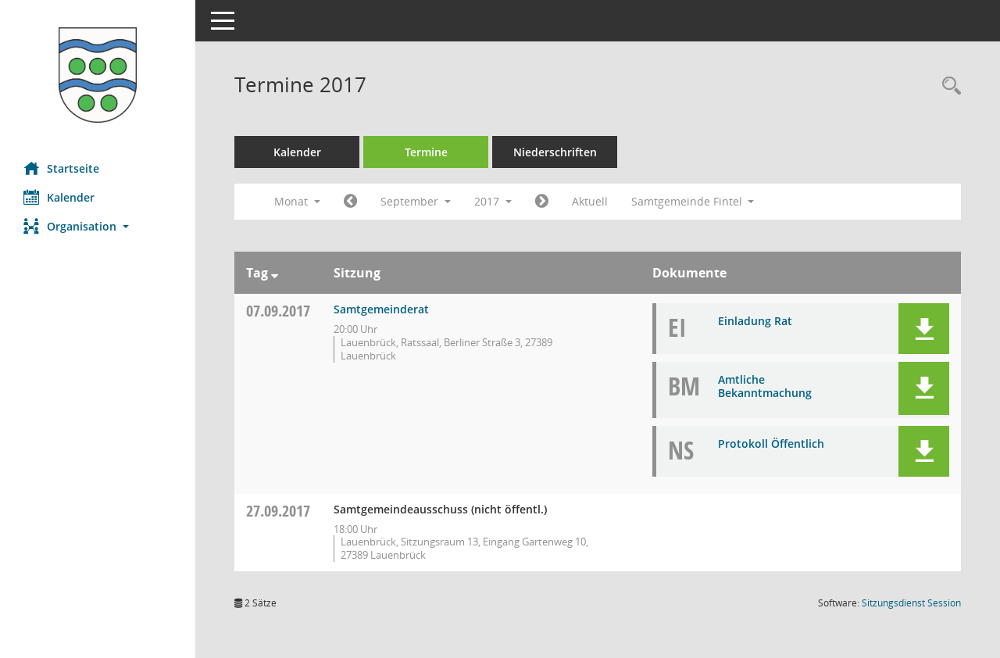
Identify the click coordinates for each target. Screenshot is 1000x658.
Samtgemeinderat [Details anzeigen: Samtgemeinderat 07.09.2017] (381, 309)
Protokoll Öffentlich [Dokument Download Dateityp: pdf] (771, 443)
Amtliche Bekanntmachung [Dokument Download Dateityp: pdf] (765, 386)
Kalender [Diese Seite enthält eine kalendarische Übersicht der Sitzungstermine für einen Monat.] (59, 197)
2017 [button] (493, 201)
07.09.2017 (278, 310)
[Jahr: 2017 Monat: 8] (350, 202)
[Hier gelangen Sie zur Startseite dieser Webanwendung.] (97, 75)
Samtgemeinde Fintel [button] (693, 201)
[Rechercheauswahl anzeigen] (947, 86)
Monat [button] (297, 201)
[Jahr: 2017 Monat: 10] (541, 202)
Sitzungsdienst (911, 603)
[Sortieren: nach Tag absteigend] (274, 272)
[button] (97, 226)
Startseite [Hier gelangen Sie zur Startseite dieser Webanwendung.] (61, 168)
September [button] (415, 201)
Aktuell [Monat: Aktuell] (590, 201)
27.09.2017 (278, 510)
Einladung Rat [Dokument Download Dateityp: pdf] (755, 320)
